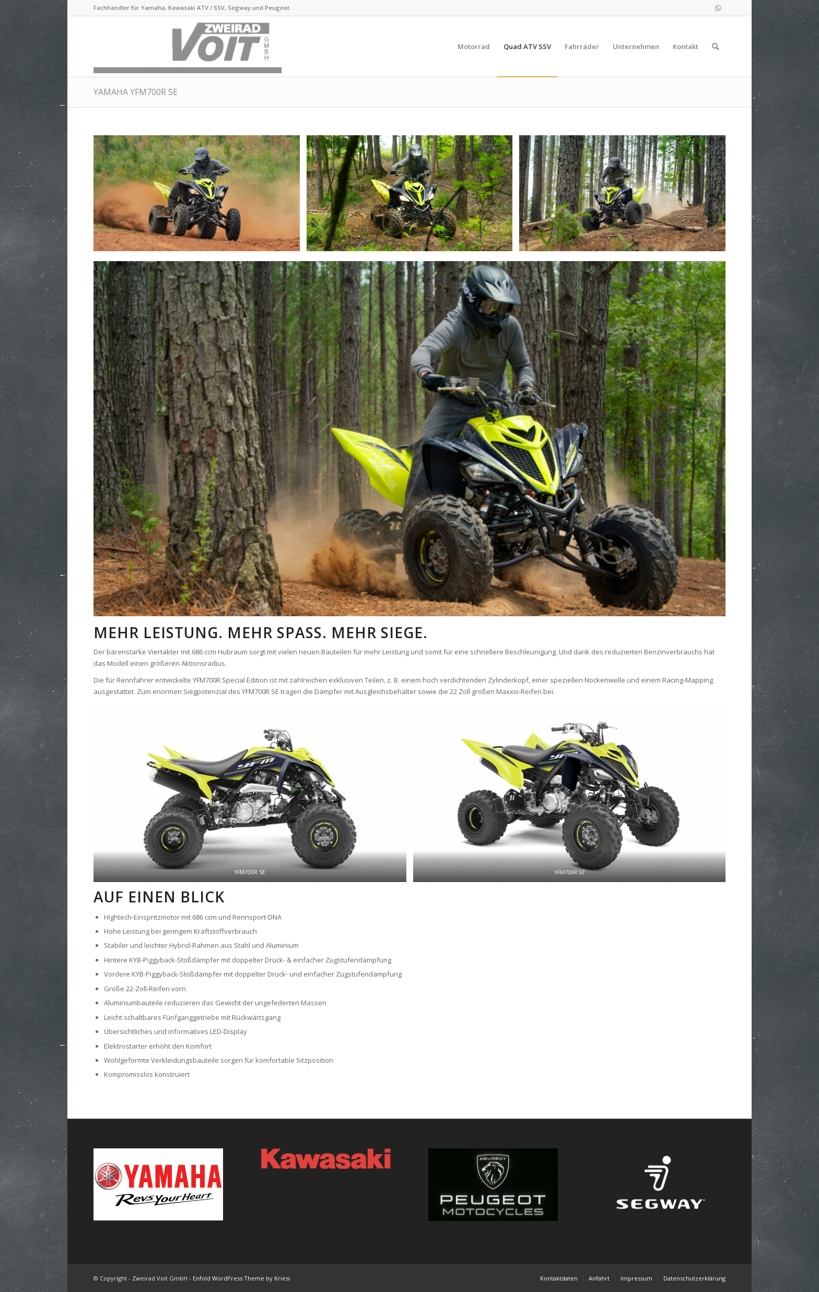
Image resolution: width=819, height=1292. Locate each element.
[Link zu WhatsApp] (718, 8)
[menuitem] (474, 46)
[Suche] (715, 46)
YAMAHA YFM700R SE (135, 92)
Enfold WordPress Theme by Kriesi (241, 1278)
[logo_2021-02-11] (189, 46)
